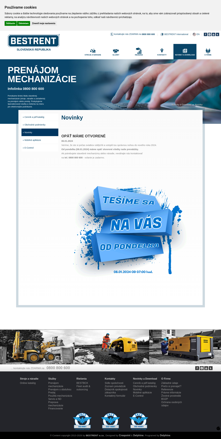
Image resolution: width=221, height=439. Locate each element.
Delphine (138, 435)
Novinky (199, 104)
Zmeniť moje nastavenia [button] (43, 23)
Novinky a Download (181, 104)
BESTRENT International (176, 34)
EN (198, 34)
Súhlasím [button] (10, 23)
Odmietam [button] (24, 23)
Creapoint (124, 435)
